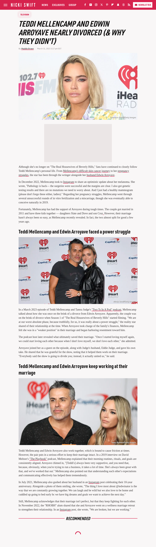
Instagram (68, 181)
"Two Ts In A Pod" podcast (106, 309)
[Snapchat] (118, 5)
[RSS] (129, 5)
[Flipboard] (112, 5)
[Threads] (123, 5)
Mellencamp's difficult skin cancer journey (86, 170)
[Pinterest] (107, 5)
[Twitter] (101, 5)
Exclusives (58, 5)
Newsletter (143, 4)
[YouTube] (90, 5)
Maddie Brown (27, 48)
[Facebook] (85, 5)
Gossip (72, 5)
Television (24, 14)
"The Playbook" (38, 458)
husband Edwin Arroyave (100, 175)
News (45, 5)
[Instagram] (96, 5)
